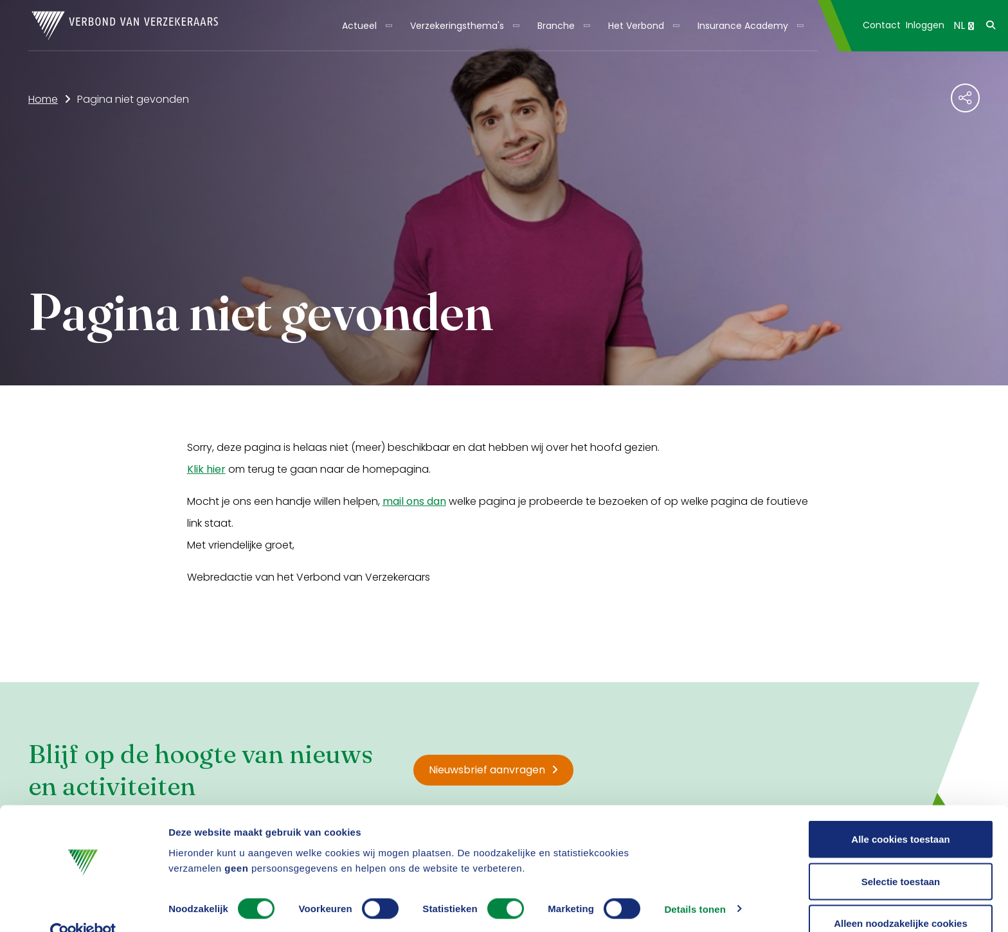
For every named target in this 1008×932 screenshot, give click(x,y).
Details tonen (694, 883)
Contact (882, 25)
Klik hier (206, 469)
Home (43, 99)
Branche (556, 25)
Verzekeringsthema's (457, 25)
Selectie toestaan (901, 855)
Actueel (359, 25)
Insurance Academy (743, 25)
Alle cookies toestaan (900, 813)
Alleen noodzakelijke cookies (901, 897)
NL (963, 25)
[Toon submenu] (385, 25)
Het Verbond (636, 25)
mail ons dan (414, 501)
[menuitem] (366, 25)
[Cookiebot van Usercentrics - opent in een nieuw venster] (83, 907)
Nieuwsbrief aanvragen (493, 769)
